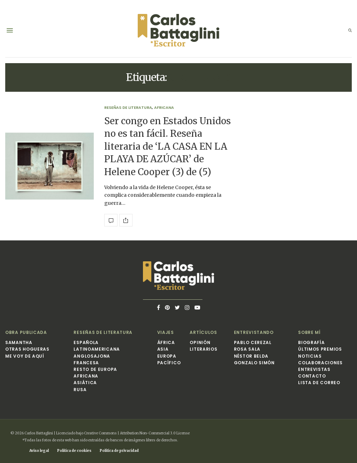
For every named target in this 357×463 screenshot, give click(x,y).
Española (86, 342)
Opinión (200, 342)
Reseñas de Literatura (128, 108)
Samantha (18, 342)
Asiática (85, 383)
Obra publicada (26, 332)
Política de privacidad (119, 450)
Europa (166, 356)
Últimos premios (320, 349)
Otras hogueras (27, 349)
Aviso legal (39, 450)
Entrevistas (314, 369)
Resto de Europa (95, 369)
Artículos (203, 332)
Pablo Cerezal (253, 342)
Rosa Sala (247, 349)
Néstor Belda (251, 356)
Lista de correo (319, 383)
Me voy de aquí (24, 356)
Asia (163, 349)
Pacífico (169, 363)
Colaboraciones (320, 363)
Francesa (86, 363)
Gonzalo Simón (254, 363)
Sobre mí (309, 332)
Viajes (165, 332)
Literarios (203, 349)
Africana (164, 108)
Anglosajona (92, 356)
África (166, 342)
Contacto (312, 376)
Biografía (311, 342)
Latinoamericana (97, 349)
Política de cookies (74, 450)
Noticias (310, 356)
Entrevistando (254, 332)
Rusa (80, 390)
